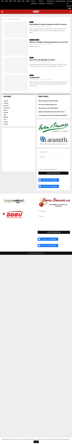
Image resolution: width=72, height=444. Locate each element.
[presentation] (50, 164)
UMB (6, 1)
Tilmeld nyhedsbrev (34, 2)
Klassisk (6, 112)
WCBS (28, 1)
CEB (2, 1)
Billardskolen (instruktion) (50, 2)
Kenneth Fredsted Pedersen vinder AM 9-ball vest (51, 111)
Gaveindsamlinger (60, 1)
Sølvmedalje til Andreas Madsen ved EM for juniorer (48, 24)
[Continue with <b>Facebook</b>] (48, 180)
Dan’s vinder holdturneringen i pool (47, 104)
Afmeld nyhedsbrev (42, 2)
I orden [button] (36, 441)
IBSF (23, 1)
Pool (5, 119)
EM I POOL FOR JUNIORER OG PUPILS (42, 60)
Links (5, 114)
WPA (14, 1)
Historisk (6, 105)
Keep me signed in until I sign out (47, 169)
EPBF (10, 1)
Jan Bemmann (34, 26)
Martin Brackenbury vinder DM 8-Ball (48, 101)
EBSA (19, 1)
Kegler (5, 110)
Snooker (6, 124)
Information (32, 39)
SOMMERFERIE (34, 77)
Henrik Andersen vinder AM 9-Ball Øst (48, 108)
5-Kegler (6, 103)
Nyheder (37, 39)
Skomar (6, 121)
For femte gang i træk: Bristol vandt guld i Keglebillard (52, 115)
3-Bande (6, 101)
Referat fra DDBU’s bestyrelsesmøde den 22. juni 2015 (48, 42)
